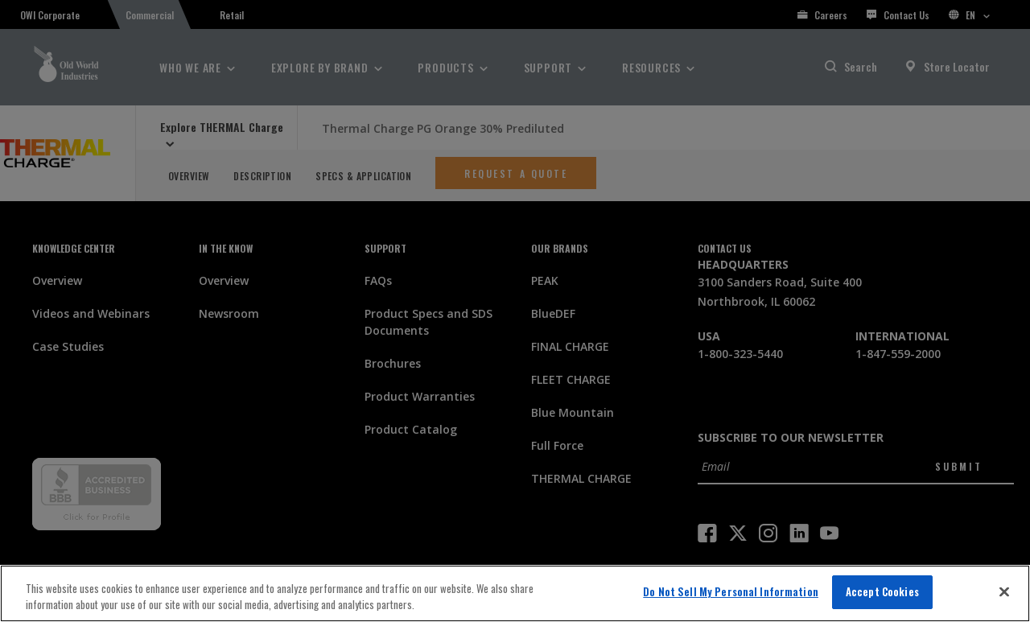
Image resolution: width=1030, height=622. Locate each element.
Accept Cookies (882, 591)
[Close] (1004, 591)
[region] (515, 593)
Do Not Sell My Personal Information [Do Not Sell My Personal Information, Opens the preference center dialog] (730, 591)
